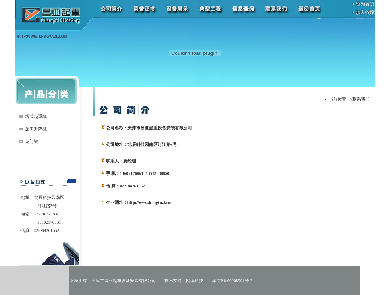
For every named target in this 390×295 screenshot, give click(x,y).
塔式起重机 (36, 116)
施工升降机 (36, 129)
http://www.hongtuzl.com (150, 202)
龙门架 (31, 141)
